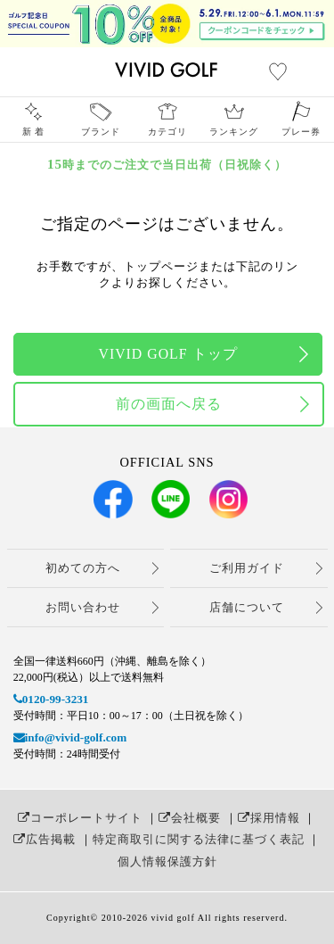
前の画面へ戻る (169, 403)
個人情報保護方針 (167, 861)
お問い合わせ (82, 607)
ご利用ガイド (246, 568)
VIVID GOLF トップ (167, 353)
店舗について (246, 607)
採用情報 (269, 817)
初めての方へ (82, 568)
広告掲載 (44, 839)
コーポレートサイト (80, 817)
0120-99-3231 (51, 699)
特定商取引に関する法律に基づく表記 (199, 839)
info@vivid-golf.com (69, 737)
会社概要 (190, 817)
